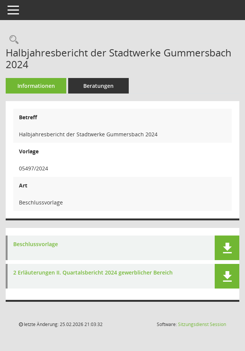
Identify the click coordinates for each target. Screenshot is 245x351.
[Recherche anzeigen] (12, 40)
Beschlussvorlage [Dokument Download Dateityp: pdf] (35, 244)
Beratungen (98, 85)
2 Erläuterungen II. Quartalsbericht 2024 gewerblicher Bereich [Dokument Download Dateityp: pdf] (93, 273)
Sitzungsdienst (202, 324)
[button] (227, 248)
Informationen (36, 85)
